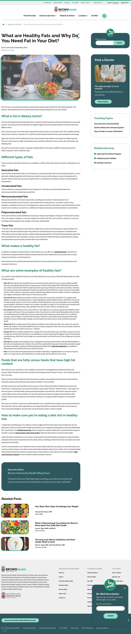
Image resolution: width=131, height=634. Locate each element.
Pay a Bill (75, 2)
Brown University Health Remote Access (20, 620)
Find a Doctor (103, 102)
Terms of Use (74, 628)
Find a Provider (91, 577)
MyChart (125, 3)
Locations (83, 16)
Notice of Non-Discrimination (47, 628)
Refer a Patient (116, 572)
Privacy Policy (63, 628)
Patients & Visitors (67, 16)
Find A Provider (30, 16)
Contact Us (47, 2)
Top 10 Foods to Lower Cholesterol (108, 131)
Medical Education (117, 581)
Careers (67, 2)
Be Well (95, 16)
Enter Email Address (103, 604)
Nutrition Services (102, 163)
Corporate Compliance (29, 628)
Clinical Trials (58, 2)
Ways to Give (86, 2)
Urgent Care (98, 2)
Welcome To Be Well (14, 24)
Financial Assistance (102, 628)
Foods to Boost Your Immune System (109, 128)
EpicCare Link (116, 577)
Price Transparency (87, 628)
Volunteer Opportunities (66, 581)
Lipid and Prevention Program (107, 154)
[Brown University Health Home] (3, 25)
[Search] (104, 15)
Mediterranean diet (24, 430)
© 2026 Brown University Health (10, 628)
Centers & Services (48, 16)
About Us (61, 572)
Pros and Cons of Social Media (106, 124)
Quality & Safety (63, 585)
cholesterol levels (60, 252)
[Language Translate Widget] (113, 3)
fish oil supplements (59, 346)
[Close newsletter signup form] (125, 588)
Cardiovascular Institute (105, 158)
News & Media (63, 589)
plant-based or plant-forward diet (28, 433)
